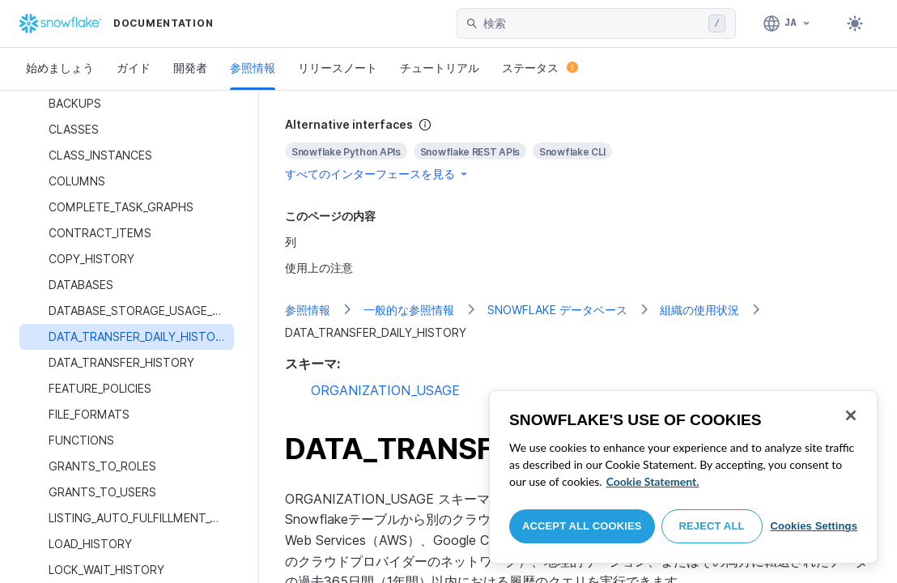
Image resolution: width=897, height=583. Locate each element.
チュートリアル (439, 67)
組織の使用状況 (699, 310)
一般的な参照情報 (408, 310)
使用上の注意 (319, 267)
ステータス (540, 67)
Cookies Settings (813, 526)
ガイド (134, 67)
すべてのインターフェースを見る (377, 174)
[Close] (851, 415)
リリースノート (337, 67)
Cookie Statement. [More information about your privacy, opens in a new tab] (652, 481)
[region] (683, 477)
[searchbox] (592, 23)
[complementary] (578, 149)
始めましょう (60, 67)
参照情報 (252, 67)
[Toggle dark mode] (855, 23)
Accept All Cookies (582, 526)
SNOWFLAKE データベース (557, 310)
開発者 (190, 67)
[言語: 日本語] (787, 23)
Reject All (712, 526)
